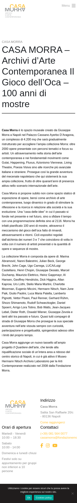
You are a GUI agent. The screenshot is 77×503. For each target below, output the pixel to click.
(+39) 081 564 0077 (54, 433)
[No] (72, 493)
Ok (28, 497)
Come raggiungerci (52, 422)
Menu (69, 5)
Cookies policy (44, 497)
